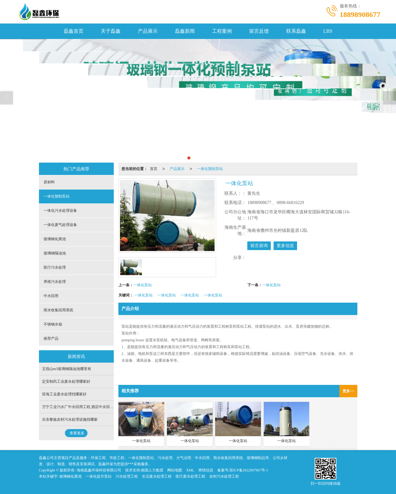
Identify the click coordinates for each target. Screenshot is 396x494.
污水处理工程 (127, 476)
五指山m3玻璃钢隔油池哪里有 (66, 369)
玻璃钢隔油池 (55, 253)
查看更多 (77, 433)
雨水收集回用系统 (58, 310)
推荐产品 (51, 338)
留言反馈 (259, 31)
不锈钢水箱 (53, 324)
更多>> (348, 391)
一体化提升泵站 (99, 476)
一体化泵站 (142, 285)
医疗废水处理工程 (190, 476)
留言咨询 (259, 245)
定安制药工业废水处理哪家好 (66, 381)
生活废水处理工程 (157, 476)
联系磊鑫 (296, 31)
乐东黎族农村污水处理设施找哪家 (70, 419)
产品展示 (148, 31)
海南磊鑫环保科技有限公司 (99, 470)
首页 (153, 169)
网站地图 (174, 470)
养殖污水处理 (55, 281)
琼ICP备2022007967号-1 (248, 470)
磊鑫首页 (73, 31)
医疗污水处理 (55, 267)
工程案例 (222, 31)
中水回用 (51, 296)
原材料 (49, 182)
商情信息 (205, 470)
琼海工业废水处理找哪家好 (64, 394)
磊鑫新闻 (185, 31)
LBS (327, 31)
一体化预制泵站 (210, 169)
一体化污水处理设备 (60, 210)
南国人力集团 (152, 470)
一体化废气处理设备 (60, 225)
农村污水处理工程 (224, 476)
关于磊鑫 (111, 31)
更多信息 (285, 245)
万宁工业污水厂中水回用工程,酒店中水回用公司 (81, 407)
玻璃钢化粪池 (55, 239)
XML (190, 470)
